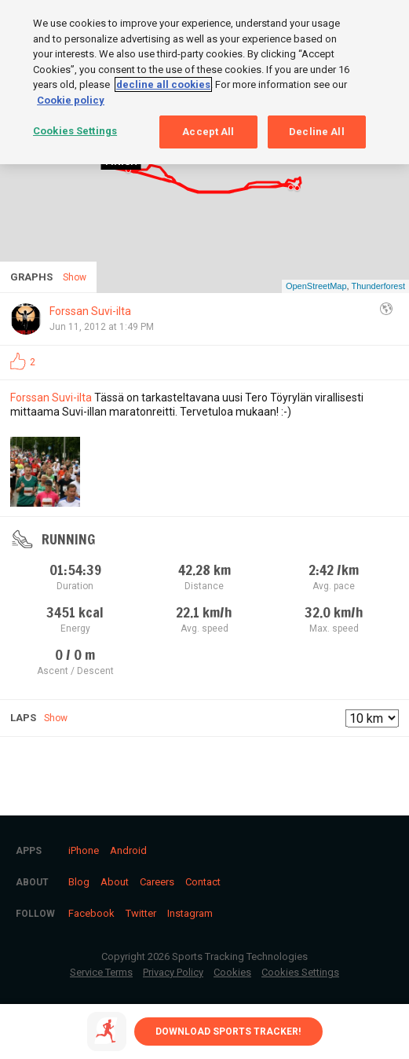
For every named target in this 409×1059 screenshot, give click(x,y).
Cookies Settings (300, 972)
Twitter (141, 913)
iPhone (83, 850)
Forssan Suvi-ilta (90, 311)
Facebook (91, 913)
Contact (203, 882)
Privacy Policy (173, 972)
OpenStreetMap (316, 286)
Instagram (190, 913)
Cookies (232, 972)
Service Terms (101, 972)
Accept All (208, 131)
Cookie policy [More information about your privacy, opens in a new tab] (70, 99)
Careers (157, 882)
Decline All (316, 131)
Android (128, 850)
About (114, 882)
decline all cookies (163, 84)
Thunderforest (378, 286)
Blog (78, 882)
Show (56, 718)
